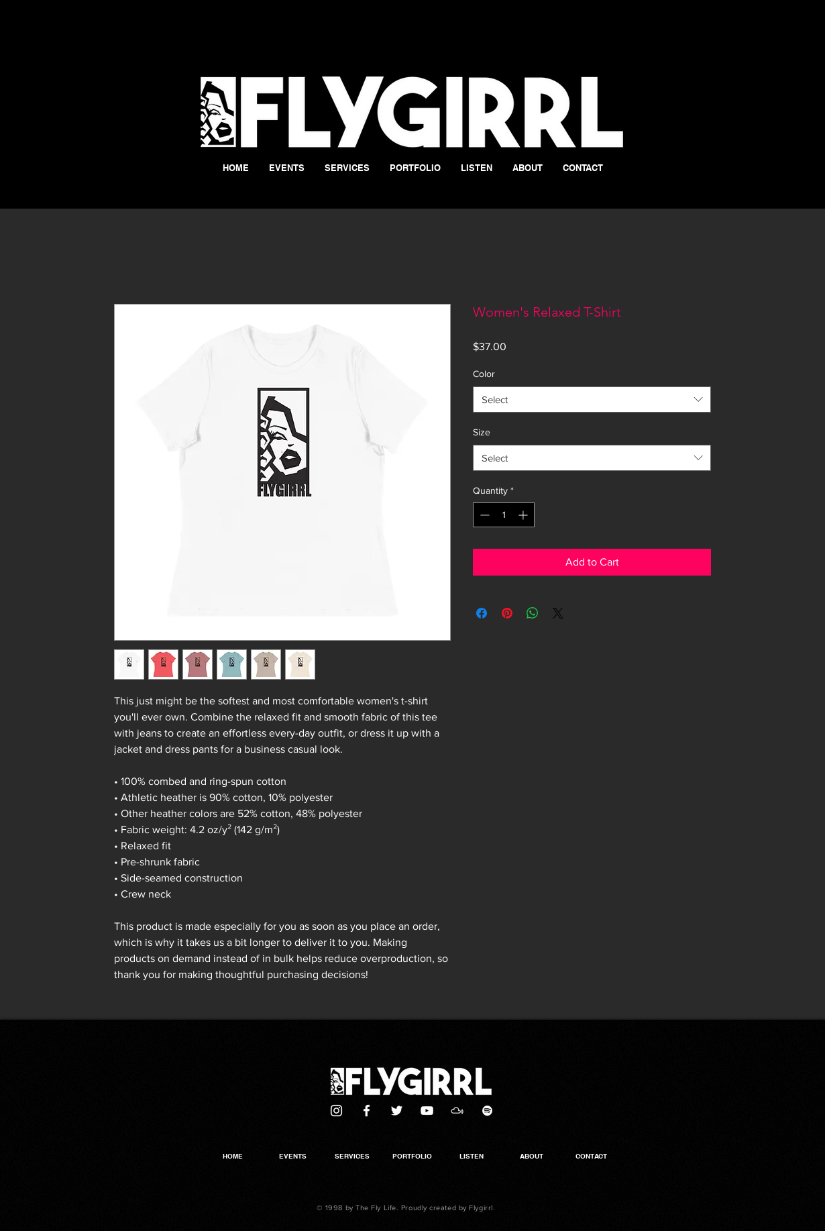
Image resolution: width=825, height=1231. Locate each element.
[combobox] (592, 399)
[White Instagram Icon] (336, 1110)
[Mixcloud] (457, 1110)
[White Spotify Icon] (487, 1110)
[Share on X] (558, 613)
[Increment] (524, 515)
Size (481, 432)
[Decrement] (483, 515)
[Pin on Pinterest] (507, 613)
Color (484, 373)
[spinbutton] (504, 515)
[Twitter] (396, 1110)
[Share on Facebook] (482, 613)
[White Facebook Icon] (366, 1110)
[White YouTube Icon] (427, 1110)
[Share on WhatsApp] (533, 613)
